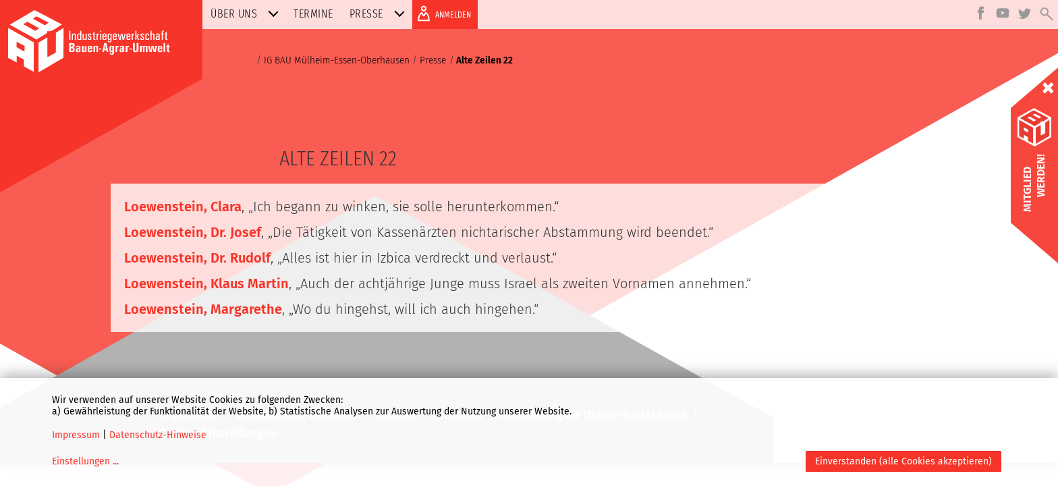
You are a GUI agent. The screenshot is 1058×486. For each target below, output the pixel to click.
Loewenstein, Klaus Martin (206, 283)
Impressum (76, 435)
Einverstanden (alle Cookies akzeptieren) (903, 461)
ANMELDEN (441, 13)
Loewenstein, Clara (183, 206)
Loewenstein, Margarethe (203, 309)
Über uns (247, 14)
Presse (380, 14)
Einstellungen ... (85, 461)
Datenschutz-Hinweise (157, 435)
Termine (313, 13)
